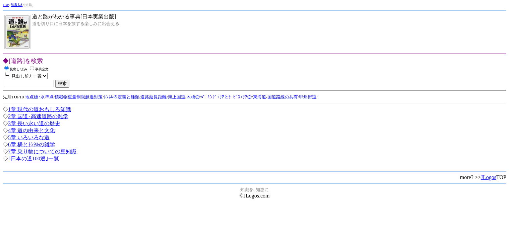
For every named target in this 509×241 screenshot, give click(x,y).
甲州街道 (307, 96)
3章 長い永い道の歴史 (34, 123)
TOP (6, 5)
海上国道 (176, 96)
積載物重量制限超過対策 (79, 96)
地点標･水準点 (39, 96)
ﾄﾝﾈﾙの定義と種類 (121, 96)
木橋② (193, 96)
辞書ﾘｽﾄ (16, 5)
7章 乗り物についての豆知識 (42, 151)
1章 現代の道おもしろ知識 (39, 109)
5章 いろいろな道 (29, 137)
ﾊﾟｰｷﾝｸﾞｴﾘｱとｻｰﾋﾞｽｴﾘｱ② (226, 96)
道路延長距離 (153, 96)
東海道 (259, 96)
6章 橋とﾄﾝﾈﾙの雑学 (31, 144)
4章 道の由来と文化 (31, 130)
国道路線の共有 (282, 96)
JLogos (488, 177)
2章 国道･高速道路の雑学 (38, 116)
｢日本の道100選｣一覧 (33, 158)
